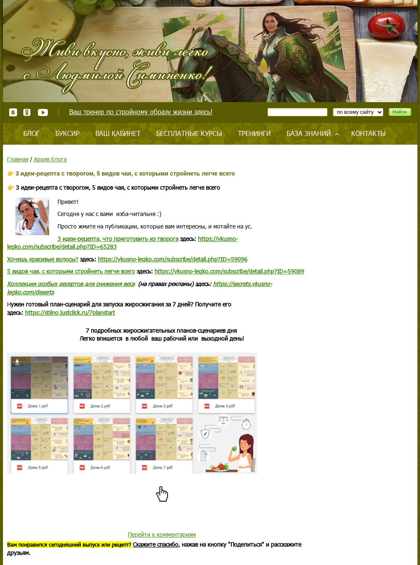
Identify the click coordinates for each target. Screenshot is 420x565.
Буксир (67, 133)
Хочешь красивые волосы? (42, 259)
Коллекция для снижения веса (71, 284)
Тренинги (254, 133)
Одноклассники (27, 112)
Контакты (368, 133)
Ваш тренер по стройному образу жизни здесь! (140, 111)
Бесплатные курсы (189, 133)
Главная (17, 159)
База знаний (309, 133)
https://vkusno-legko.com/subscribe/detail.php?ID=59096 (173, 259)
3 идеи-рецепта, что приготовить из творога (118, 239)
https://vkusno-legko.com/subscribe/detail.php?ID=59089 (229, 271)
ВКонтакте (13, 112)
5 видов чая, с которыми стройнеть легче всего (71, 271)
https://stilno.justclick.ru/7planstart (70, 312)
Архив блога (50, 159)
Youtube (43, 112)
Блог (31, 133)
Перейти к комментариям (162, 534)
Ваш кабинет (117, 133)
